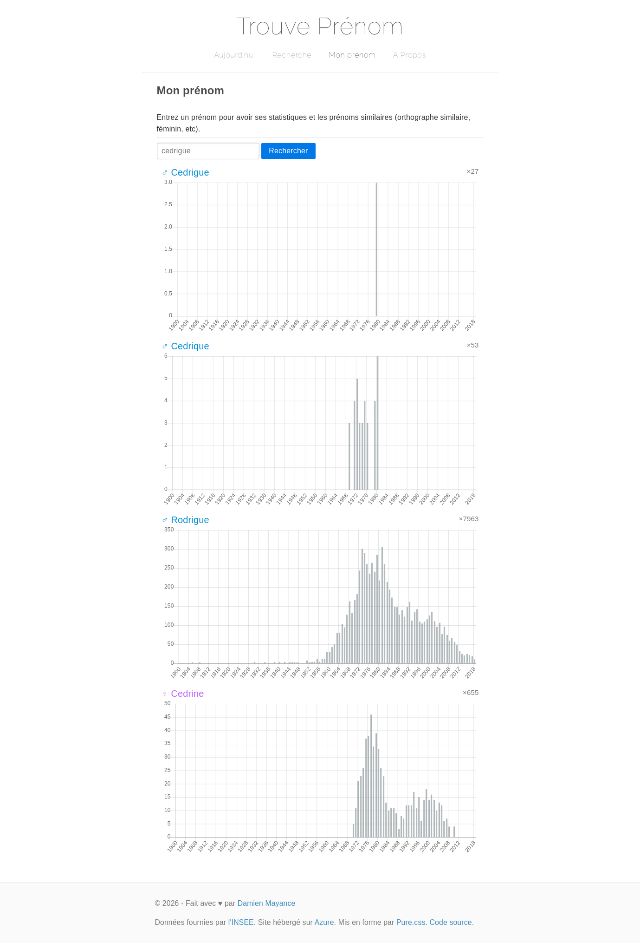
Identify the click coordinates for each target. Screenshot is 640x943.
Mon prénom (352, 55)
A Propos (409, 55)
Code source (451, 922)
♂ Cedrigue (185, 172)
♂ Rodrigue (185, 520)
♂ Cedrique (185, 346)
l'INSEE (241, 922)
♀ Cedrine (183, 693)
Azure (324, 922)
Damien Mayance (267, 903)
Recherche (292, 55)
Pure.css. (411, 922)
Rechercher (288, 151)
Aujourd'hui (234, 55)
